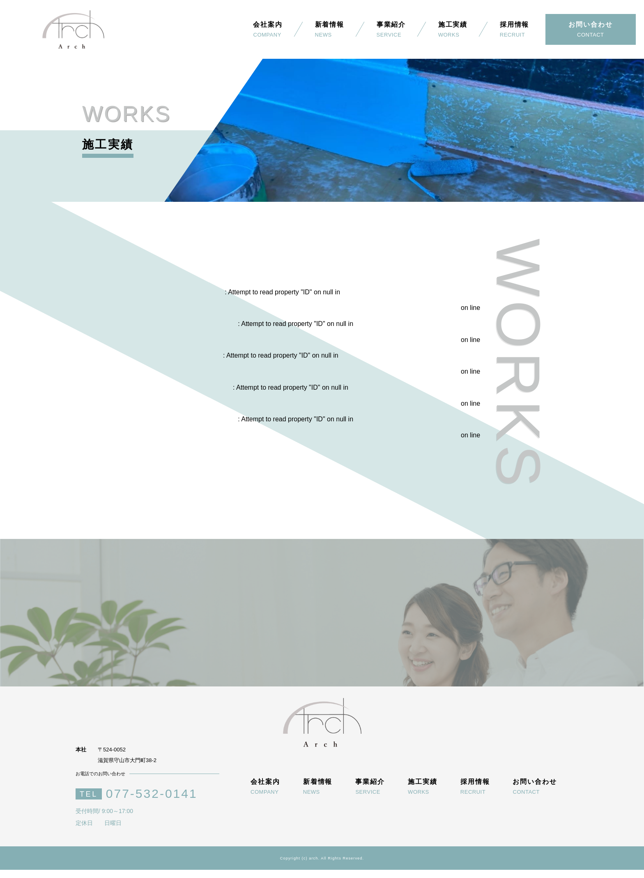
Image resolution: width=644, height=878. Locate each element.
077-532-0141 (152, 802)
